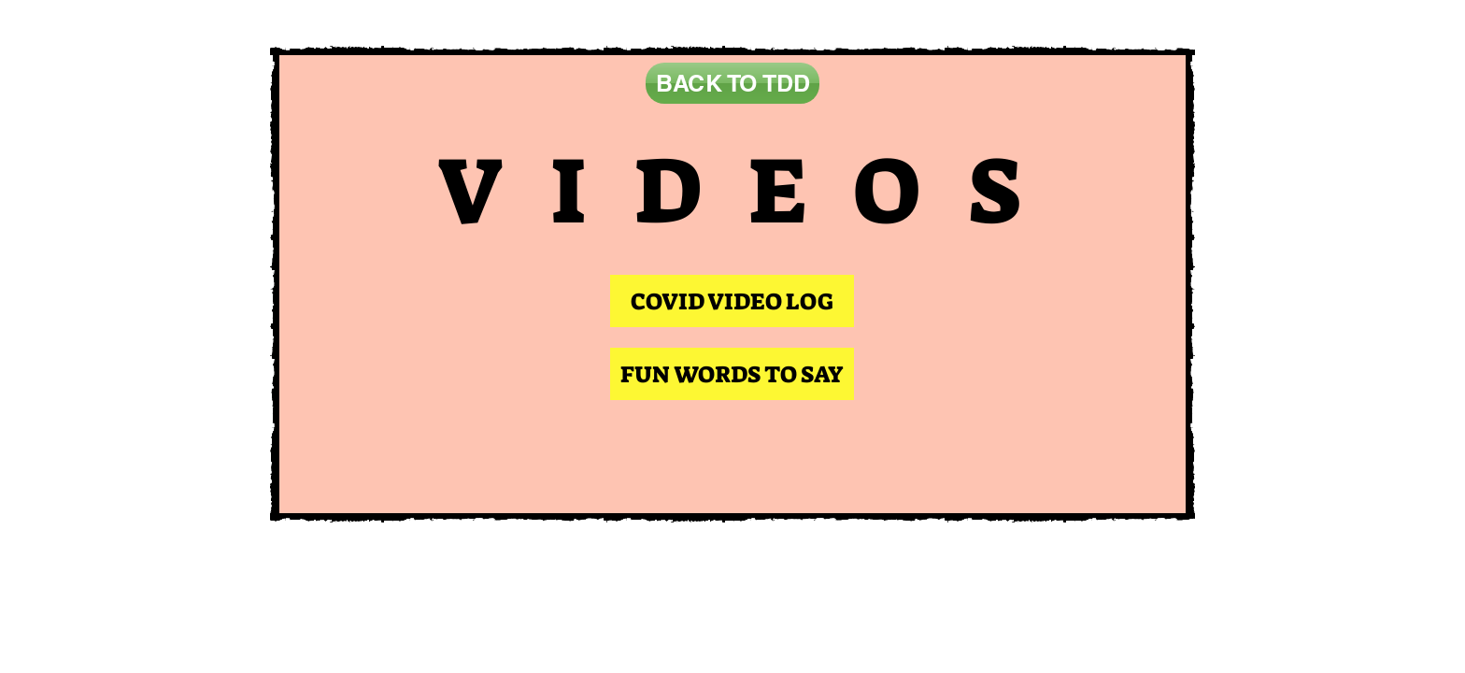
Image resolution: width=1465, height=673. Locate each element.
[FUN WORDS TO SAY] (732, 374)
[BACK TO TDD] (732, 83)
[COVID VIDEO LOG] (732, 301)
